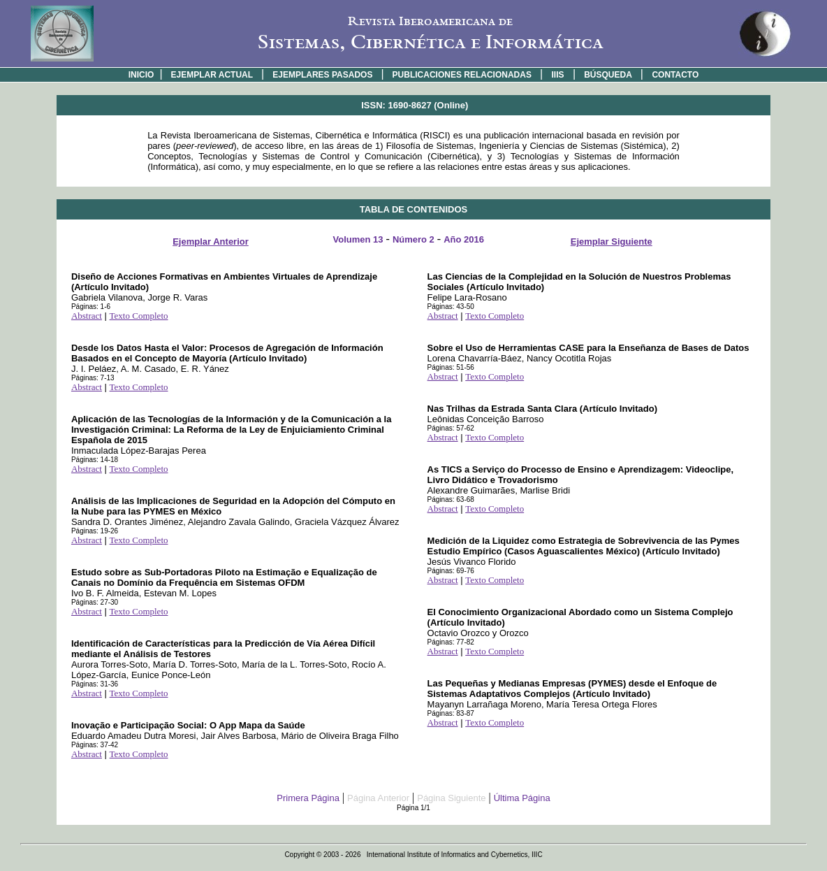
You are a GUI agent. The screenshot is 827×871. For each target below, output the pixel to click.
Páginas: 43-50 (450, 306)
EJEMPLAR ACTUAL (212, 75)
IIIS (558, 75)
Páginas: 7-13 (93, 378)
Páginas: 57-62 (450, 428)
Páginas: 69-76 (450, 571)
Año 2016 (464, 239)
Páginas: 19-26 (94, 531)
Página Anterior (378, 798)
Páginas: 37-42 (94, 745)
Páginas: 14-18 (94, 459)
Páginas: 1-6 (90, 306)
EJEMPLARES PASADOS (322, 75)
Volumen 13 (358, 239)
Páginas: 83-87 (450, 713)
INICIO (141, 75)
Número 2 (413, 239)
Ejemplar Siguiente (611, 241)
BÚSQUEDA (608, 75)
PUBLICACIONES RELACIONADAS (462, 75)
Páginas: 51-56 (450, 367)
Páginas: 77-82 (450, 642)
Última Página (522, 798)
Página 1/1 (413, 808)
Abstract (86, 315)
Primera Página (308, 798)
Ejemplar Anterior (211, 241)
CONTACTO (675, 75)
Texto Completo (139, 315)
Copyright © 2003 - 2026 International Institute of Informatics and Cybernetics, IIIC (413, 854)
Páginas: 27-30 (94, 602)
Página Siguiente (451, 798)
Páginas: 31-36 (94, 684)
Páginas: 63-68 (450, 499)
